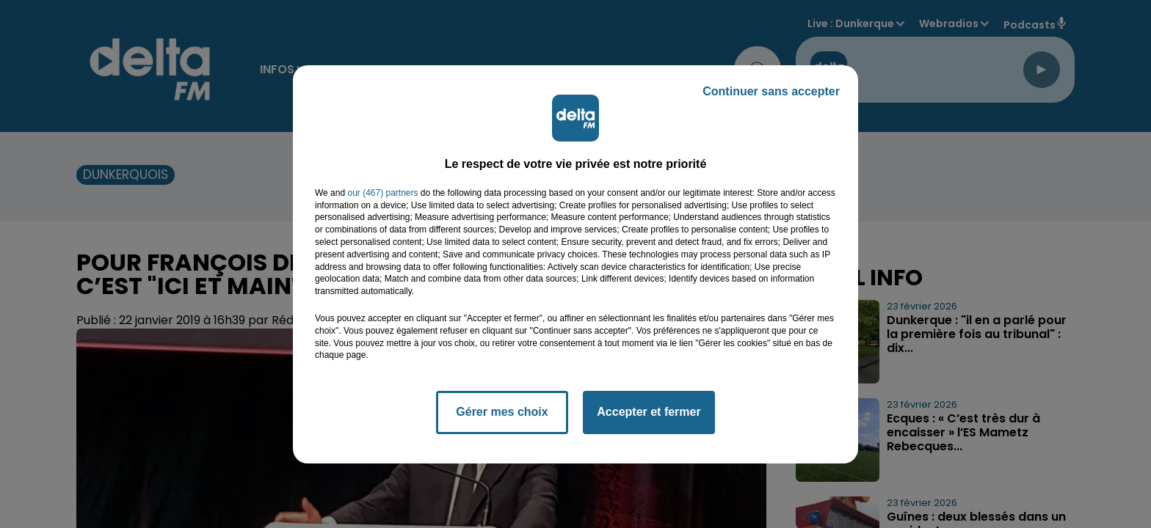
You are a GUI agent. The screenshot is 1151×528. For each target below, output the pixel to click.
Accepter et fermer (648, 412)
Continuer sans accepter (771, 91)
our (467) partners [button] (382, 193)
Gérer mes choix (502, 412)
